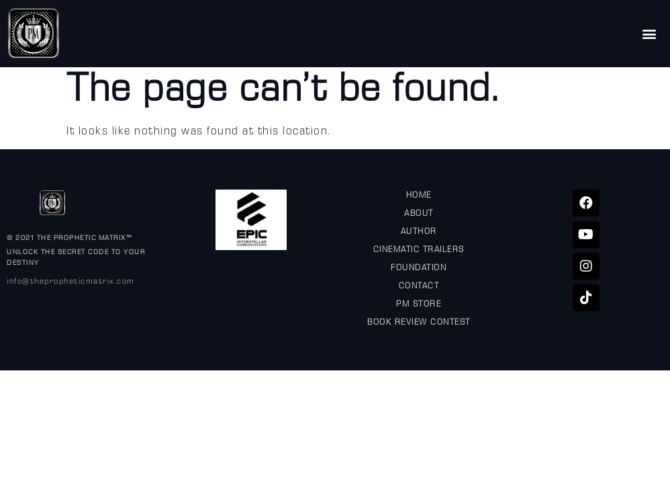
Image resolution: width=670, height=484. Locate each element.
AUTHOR (419, 233)
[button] (649, 34)
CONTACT (419, 287)
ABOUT (419, 214)
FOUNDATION (418, 269)
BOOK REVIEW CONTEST (419, 323)
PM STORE (418, 305)
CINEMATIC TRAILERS (419, 251)
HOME (419, 196)
